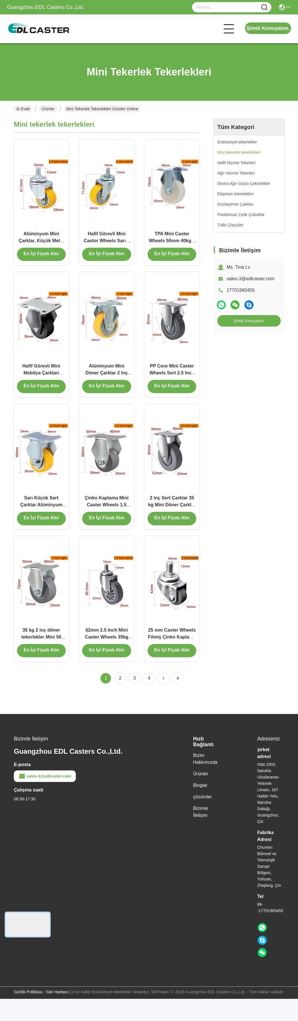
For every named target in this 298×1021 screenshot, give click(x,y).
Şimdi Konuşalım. (268, 28)
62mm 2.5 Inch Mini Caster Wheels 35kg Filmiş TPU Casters (106, 658)
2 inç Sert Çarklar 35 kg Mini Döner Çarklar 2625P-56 (172, 520)
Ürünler (48, 109)
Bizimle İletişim (200, 834)
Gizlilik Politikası (28, 1014)
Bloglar (200, 807)
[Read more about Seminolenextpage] (163, 700)
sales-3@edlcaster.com (251, 278)
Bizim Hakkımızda (205, 781)
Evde (23, 109)
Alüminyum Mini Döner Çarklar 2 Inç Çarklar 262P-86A (107, 383)
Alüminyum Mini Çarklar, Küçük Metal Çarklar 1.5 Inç (41, 245)
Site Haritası (57, 1014)
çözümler (202, 819)
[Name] (264, 7)
